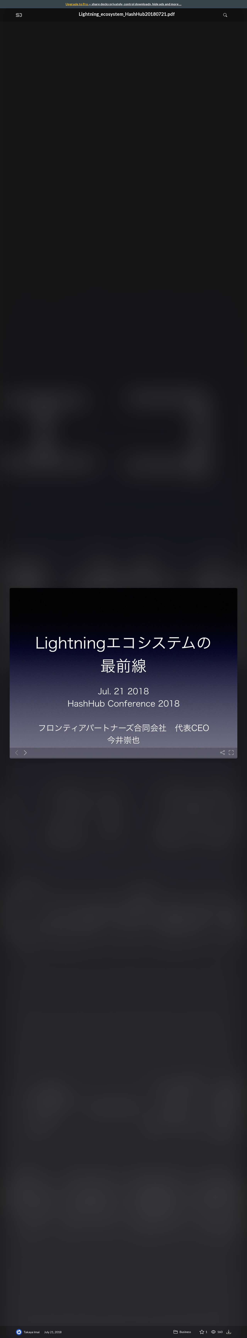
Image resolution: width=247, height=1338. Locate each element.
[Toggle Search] (225, 14)
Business (182, 1332)
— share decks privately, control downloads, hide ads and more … (123, 4)
